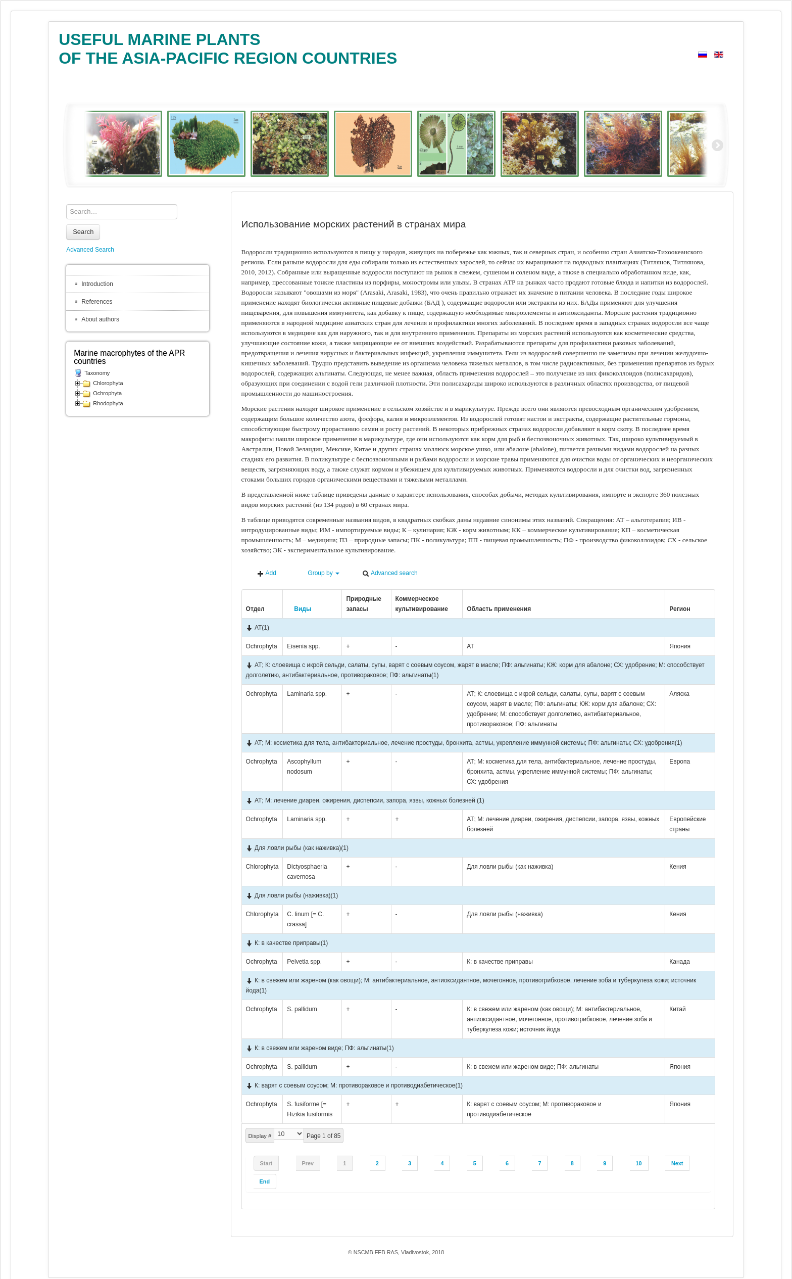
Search (83, 231)
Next (677, 1163)
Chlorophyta (108, 383)
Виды (299, 608)
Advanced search (389, 573)
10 (639, 1163)
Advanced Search (90, 249)
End (265, 1181)
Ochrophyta (107, 393)
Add (266, 573)
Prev (308, 1163)
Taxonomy (97, 373)
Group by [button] (319, 573)
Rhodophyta (108, 403)
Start (266, 1163)
